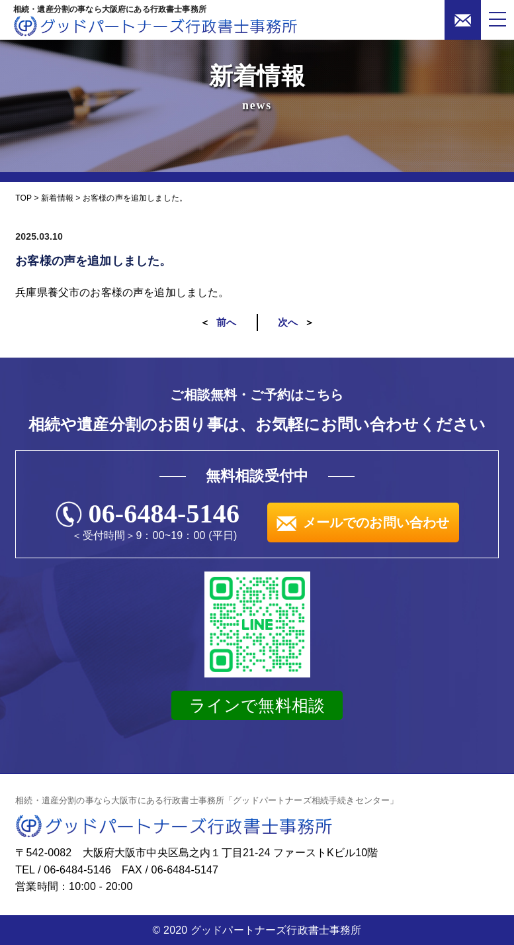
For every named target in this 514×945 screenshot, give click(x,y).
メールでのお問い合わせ (363, 522)
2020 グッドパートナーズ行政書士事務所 (262, 930)
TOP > (28, 198)
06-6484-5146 (164, 514)
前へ (226, 322)
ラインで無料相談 (257, 705)
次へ (288, 322)
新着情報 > (60, 198)
